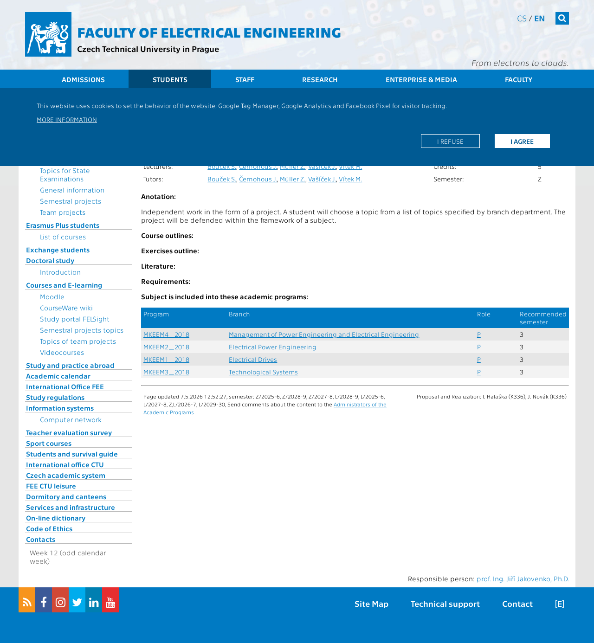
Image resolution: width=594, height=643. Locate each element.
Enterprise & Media (421, 79)
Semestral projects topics (81, 330)
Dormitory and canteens (66, 496)
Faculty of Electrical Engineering (209, 31)
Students (170, 79)
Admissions (83, 79)
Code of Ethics (49, 528)
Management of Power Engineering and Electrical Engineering (324, 334)
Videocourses (62, 352)
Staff (244, 79)
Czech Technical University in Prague (148, 48)
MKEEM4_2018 (166, 334)
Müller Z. (292, 166)
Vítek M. (350, 166)
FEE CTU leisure (51, 486)
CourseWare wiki (66, 307)
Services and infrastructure (70, 507)
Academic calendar (58, 376)
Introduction (60, 272)
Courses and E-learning (64, 285)
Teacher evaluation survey (69, 432)
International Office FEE (65, 386)
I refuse (450, 141)
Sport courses (48, 443)
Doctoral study (50, 260)
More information (67, 119)
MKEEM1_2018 (166, 359)
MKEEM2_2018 (166, 347)
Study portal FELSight (75, 319)
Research (320, 79)
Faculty (518, 79)
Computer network (71, 419)
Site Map (371, 603)
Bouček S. (221, 166)
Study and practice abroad (70, 365)
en (539, 18)
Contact (517, 603)
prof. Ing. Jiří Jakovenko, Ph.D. (523, 578)
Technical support (445, 603)
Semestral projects (70, 201)
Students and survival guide (72, 454)
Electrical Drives (253, 359)
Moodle (52, 296)
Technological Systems (263, 372)
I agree (522, 141)
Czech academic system (65, 475)
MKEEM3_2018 (166, 372)
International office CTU (65, 464)
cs (522, 18)
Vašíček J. (322, 166)
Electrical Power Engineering (272, 347)
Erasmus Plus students (62, 225)
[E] (559, 603)
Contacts (40, 539)
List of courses (63, 236)
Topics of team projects (78, 341)
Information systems (60, 408)
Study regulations (55, 397)
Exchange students (58, 249)
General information (72, 190)
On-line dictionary (55, 518)
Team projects (62, 212)
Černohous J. (258, 166)
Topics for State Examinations (65, 174)
